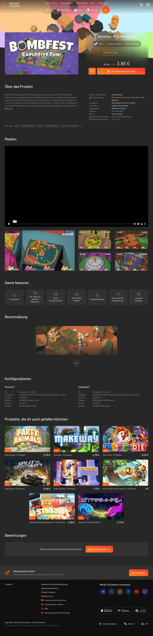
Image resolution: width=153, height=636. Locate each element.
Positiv (114, 119)
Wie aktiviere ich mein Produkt (123, 103)
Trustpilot (8, 584)
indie (17, 126)
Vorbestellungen (66, 3)
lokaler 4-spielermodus (70, 126)
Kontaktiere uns (47, 596)
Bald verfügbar (81, 3)
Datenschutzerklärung (49, 588)
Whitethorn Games (119, 108)
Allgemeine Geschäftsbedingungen (54, 584)
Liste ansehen (117, 95)
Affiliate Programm (48, 592)
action (39, 126)
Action (114, 114)
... (81, 126)
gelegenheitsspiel (28, 126)
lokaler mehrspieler (51, 126)
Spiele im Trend (51, 3)
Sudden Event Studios (120, 106)
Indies (119, 114)
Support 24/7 (103, 3)
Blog (92, 3)
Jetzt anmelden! (138, 573)
